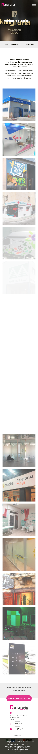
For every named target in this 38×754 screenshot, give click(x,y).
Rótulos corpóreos (12, 44)
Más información (20, 750)
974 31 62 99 (18, 724)
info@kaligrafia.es (20, 729)
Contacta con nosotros (19, 698)
